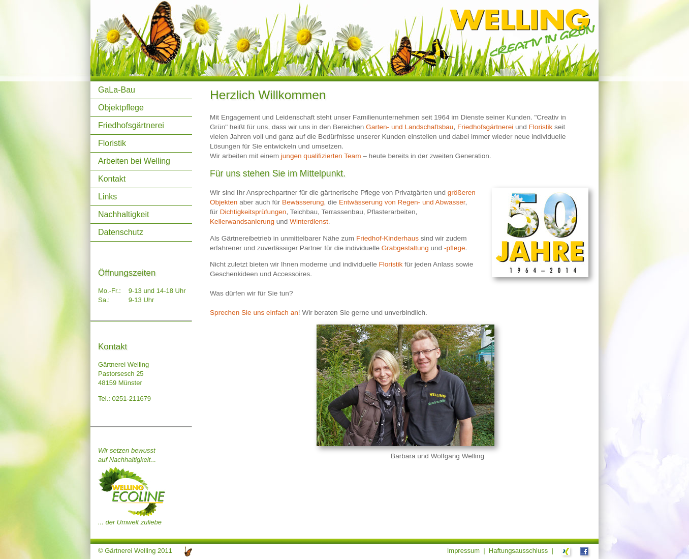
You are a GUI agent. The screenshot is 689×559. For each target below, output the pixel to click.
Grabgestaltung (405, 248)
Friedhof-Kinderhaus (387, 238)
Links (107, 196)
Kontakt (112, 178)
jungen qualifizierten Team (321, 156)
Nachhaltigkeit (123, 214)
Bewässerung (303, 202)
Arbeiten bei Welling (134, 161)
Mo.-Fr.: (109, 291)
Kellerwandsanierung (242, 221)
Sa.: (104, 300)
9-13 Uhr (141, 300)
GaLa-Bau (116, 89)
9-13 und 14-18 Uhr (157, 291)
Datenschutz (120, 232)
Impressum (463, 550)
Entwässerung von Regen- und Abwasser (402, 202)
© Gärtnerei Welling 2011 (135, 550)
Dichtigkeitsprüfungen (253, 212)
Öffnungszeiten (126, 273)
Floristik (112, 143)
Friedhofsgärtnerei (131, 125)
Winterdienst (309, 221)
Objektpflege (121, 107)
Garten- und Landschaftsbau (409, 127)
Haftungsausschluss (518, 550)
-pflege (454, 248)
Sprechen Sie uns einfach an (254, 312)
